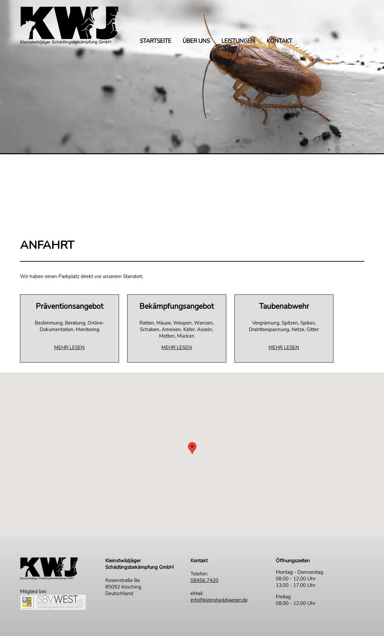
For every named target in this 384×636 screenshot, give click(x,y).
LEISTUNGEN (238, 41)
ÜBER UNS (196, 41)
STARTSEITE (155, 41)
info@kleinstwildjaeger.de (219, 600)
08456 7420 (204, 580)
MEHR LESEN (69, 347)
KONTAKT (279, 41)
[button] (192, 448)
